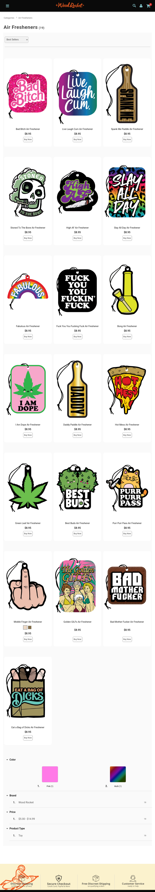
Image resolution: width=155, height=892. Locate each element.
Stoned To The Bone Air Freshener (27, 227)
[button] (25, 627)
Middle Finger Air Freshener (28, 622)
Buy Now (28, 139)
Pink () (50, 786)
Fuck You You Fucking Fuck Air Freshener (77, 326)
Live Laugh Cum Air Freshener (77, 129)
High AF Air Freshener (77, 227)
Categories (9, 17)
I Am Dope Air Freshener (27, 424)
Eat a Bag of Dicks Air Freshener (27, 727)
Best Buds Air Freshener (77, 523)
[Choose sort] (16, 40)
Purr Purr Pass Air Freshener (127, 523)
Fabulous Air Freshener (28, 326)
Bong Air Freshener (127, 326)
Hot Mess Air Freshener (127, 424)
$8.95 (28, 133)
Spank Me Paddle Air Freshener (127, 129)
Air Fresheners (25, 17)
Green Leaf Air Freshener (28, 523)
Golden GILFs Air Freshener (77, 622)
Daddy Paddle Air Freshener (77, 424)
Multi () (118, 786)
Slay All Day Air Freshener (127, 227)
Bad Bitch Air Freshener (28, 129)
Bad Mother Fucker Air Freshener (127, 622)
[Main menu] (7, 6)
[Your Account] (141, 6)
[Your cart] (148, 5)
